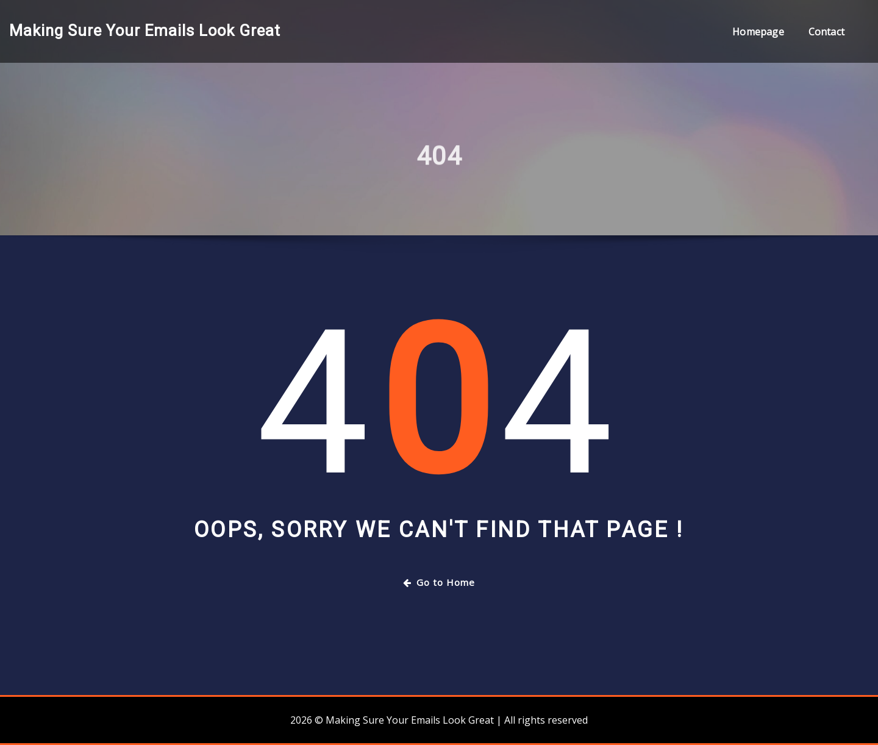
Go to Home (439, 582)
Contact (826, 31)
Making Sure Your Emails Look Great (144, 30)
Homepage (757, 31)
